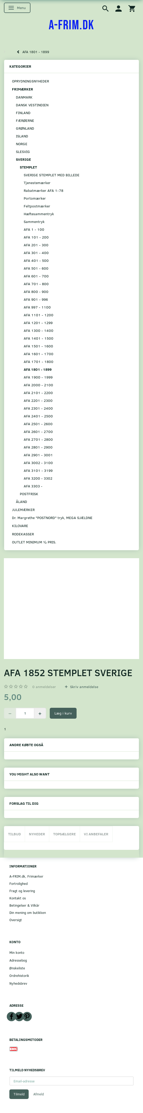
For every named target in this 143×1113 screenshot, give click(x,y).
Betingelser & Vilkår (24, 905)
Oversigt (15, 920)
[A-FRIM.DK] (71, 25)
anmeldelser (44, 686)
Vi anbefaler (96, 833)
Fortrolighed (18, 883)
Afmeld (38, 1094)
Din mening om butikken (27, 912)
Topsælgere (64, 833)
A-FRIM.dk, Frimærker (26, 876)
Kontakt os (17, 898)
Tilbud (14, 833)
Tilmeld (19, 1094)
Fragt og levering (22, 890)
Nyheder (37, 833)
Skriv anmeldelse (83, 686)
